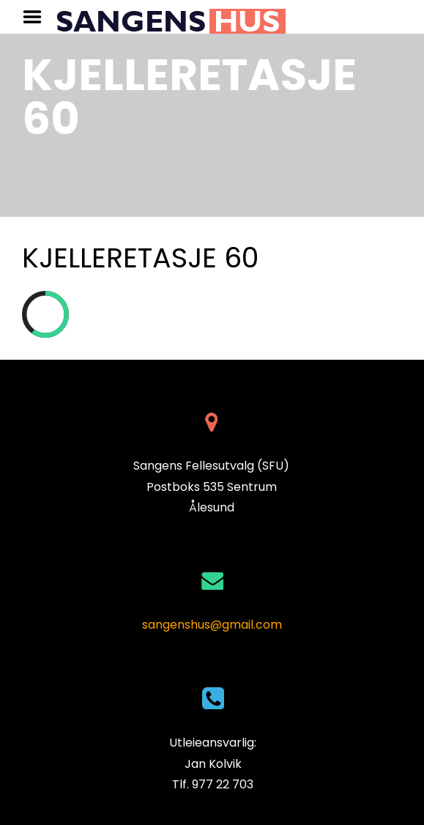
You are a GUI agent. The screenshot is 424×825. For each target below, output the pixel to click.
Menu (37, 17)
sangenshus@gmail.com (212, 624)
